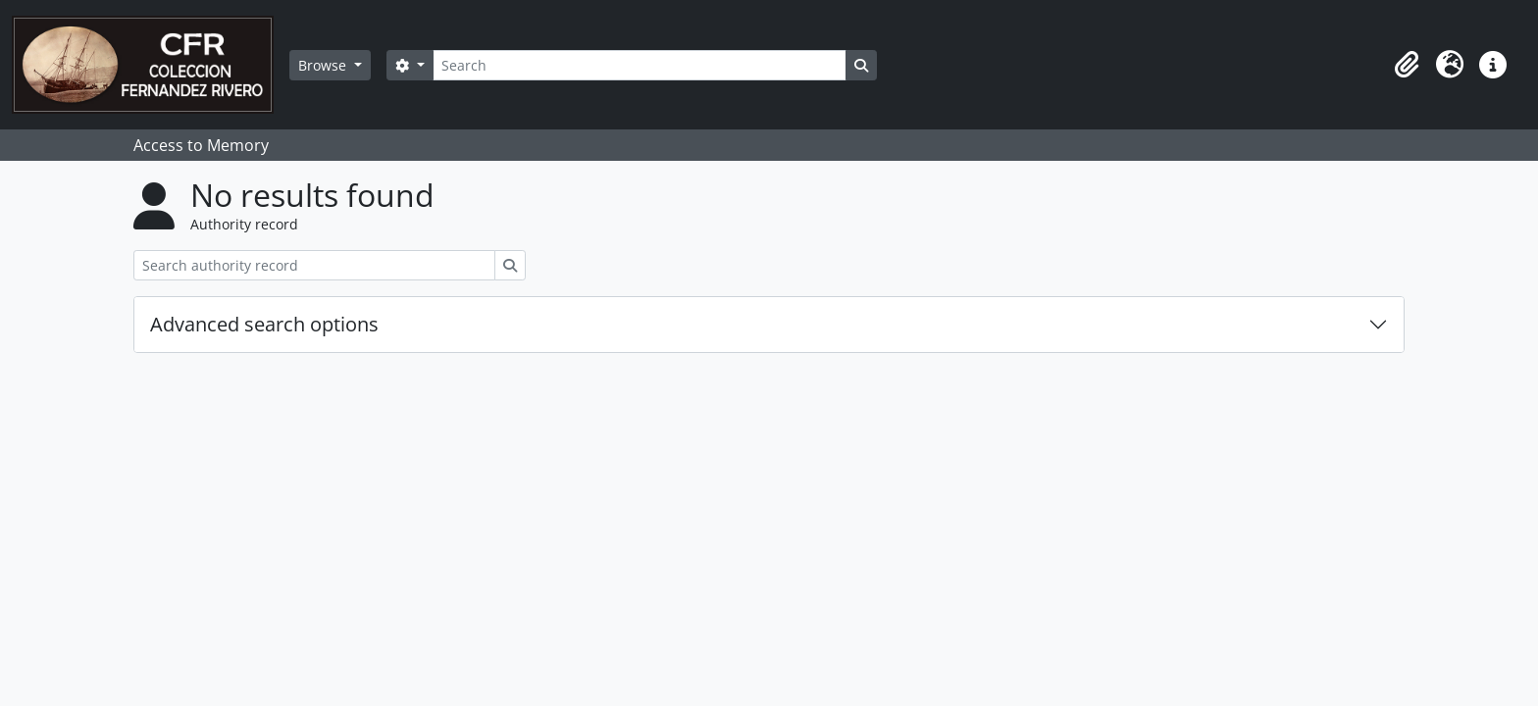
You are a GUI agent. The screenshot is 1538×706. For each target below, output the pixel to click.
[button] (1406, 64)
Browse (324, 65)
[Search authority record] (314, 265)
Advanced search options (264, 324)
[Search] (639, 65)
